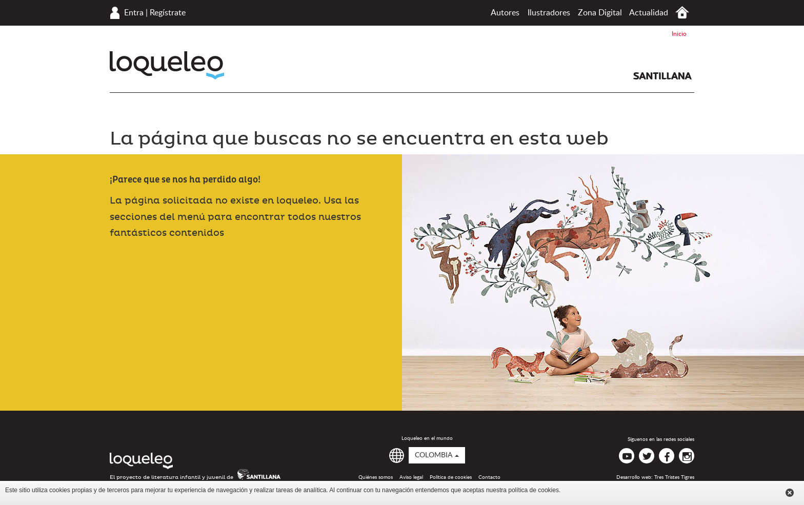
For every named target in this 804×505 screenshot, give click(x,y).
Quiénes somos (375, 477)
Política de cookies (451, 477)
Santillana (662, 75)
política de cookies (533, 490)
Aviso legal (411, 477)
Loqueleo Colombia (167, 65)
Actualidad (648, 13)
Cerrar (790, 493)
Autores (505, 13)
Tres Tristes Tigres (674, 477)
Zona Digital (600, 13)
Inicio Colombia (682, 12)
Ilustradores (549, 13)
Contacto (489, 477)
